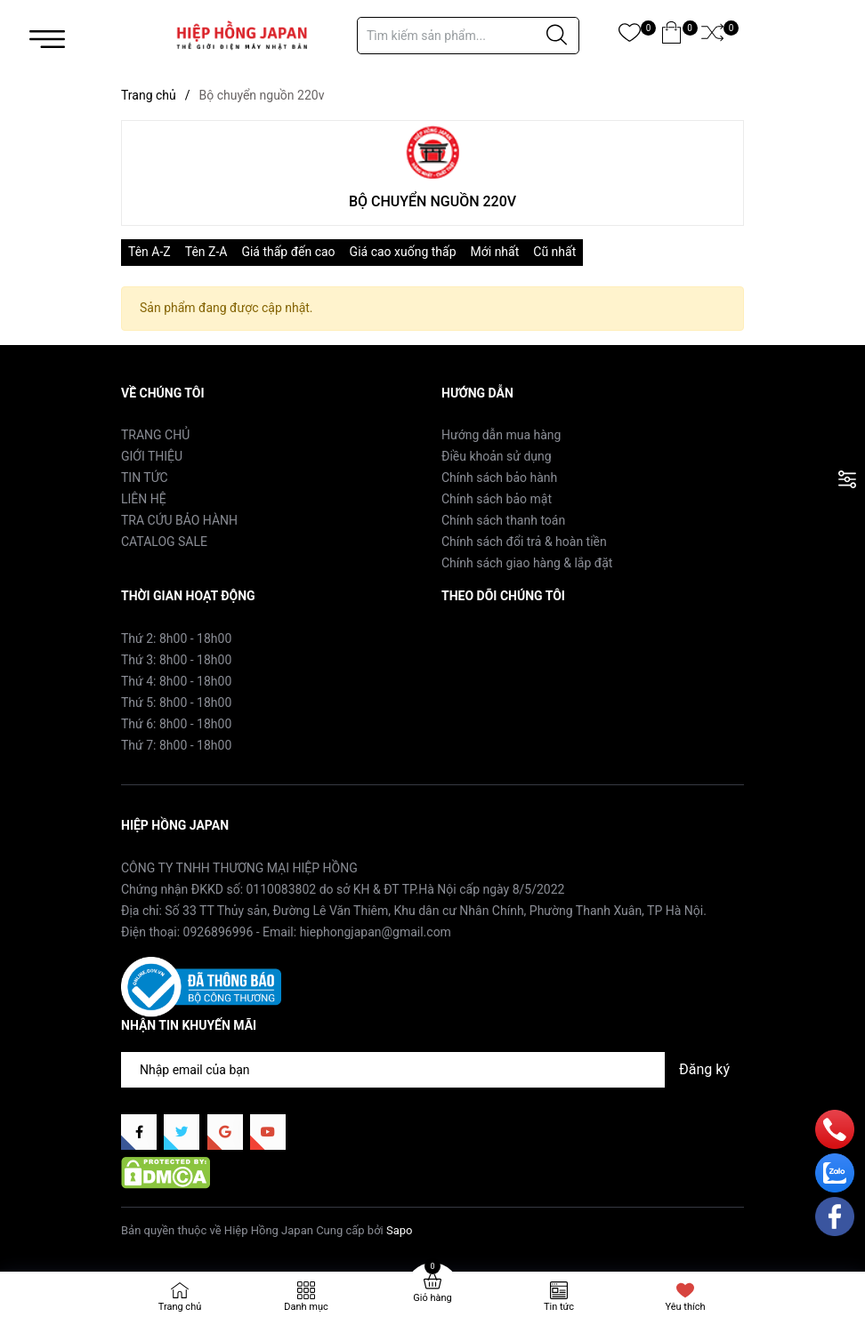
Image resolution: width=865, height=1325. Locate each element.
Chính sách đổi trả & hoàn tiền (524, 541)
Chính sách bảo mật (496, 499)
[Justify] (557, 35)
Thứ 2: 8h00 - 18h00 (176, 638)
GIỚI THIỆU (151, 456)
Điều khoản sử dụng (496, 456)
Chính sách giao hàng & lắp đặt (526, 563)
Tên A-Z (149, 252)
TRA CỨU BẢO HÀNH (179, 520)
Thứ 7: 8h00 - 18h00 (176, 745)
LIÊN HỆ (143, 499)
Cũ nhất (554, 252)
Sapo (399, 1230)
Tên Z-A (206, 252)
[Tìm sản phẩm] (468, 35)
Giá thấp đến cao (288, 252)
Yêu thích (685, 1307)
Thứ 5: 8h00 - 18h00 (176, 702)
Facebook (468, 637)
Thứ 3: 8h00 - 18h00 (176, 660)
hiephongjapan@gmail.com (375, 932)
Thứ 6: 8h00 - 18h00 (176, 724)
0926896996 (218, 932)
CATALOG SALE (164, 541)
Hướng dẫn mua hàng (501, 435)
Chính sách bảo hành (499, 477)
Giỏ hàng (432, 1298)
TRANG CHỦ (155, 435)
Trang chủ (180, 1307)
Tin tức (559, 1307)
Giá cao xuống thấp (403, 252)
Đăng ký (704, 1069)
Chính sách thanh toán (503, 520)
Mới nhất (495, 252)
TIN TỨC (144, 477)
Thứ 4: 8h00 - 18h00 (176, 681)
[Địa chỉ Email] (432, 1070)
